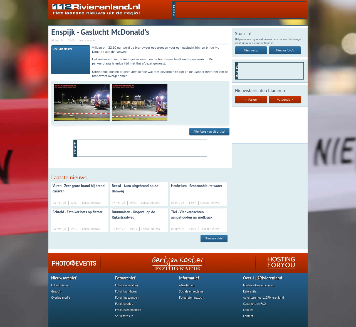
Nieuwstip (251, 50)
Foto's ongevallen (126, 285)
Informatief (189, 278)
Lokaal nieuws (60, 285)
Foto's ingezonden (127, 297)
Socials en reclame (191, 291)
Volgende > (285, 99)
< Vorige (251, 99)
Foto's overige (124, 304)
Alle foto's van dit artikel (209, 131)
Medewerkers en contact (259, 285)
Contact (248, 316)
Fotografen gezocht (191, 297)
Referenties (250, 291)
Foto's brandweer (126, 291)
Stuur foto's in (124, 316)
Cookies (248, 310)
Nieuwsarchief (214, 238)
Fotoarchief (125, 278)
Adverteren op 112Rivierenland (263, 297)
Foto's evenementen (128, 310)
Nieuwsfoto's (285, 50)
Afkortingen (186, 285)
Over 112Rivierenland (262, 278)
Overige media (60, 297)
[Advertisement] (240, 10)
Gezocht (56, 291)
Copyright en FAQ (254, 304)
